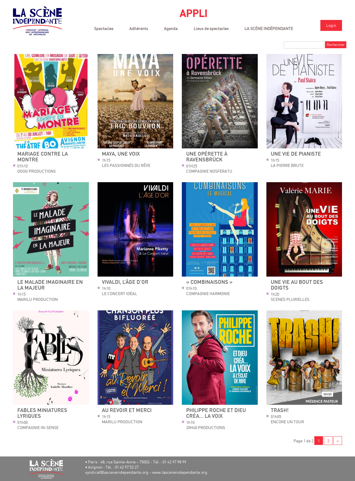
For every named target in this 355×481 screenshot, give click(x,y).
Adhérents (138, 28)
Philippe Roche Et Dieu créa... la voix (216, 413)
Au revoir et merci (127, 410)
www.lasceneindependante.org (179, 472)
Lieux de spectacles (211, 28)
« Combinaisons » (209, 282)
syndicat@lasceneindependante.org (116, 472)
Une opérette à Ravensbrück (206, 157)
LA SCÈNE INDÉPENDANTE (268, 28)
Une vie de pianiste (296, 154)
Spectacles (103, 28)
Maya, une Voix (121, 154)
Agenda (171, 28)
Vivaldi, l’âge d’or (125, 282)
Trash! (280, 410)
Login (331, 25)
